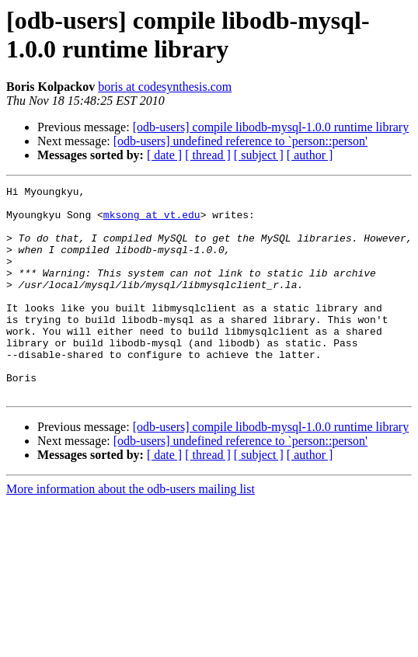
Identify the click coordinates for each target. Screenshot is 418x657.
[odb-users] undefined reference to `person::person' (240, 141)
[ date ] (164, 155)
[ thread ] (208, 155)
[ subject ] (259, 155)
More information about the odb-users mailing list (130, 530)
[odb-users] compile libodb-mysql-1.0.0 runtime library (271, 127)
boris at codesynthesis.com (165, 86)
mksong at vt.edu (151, 221)
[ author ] (310, 155)
